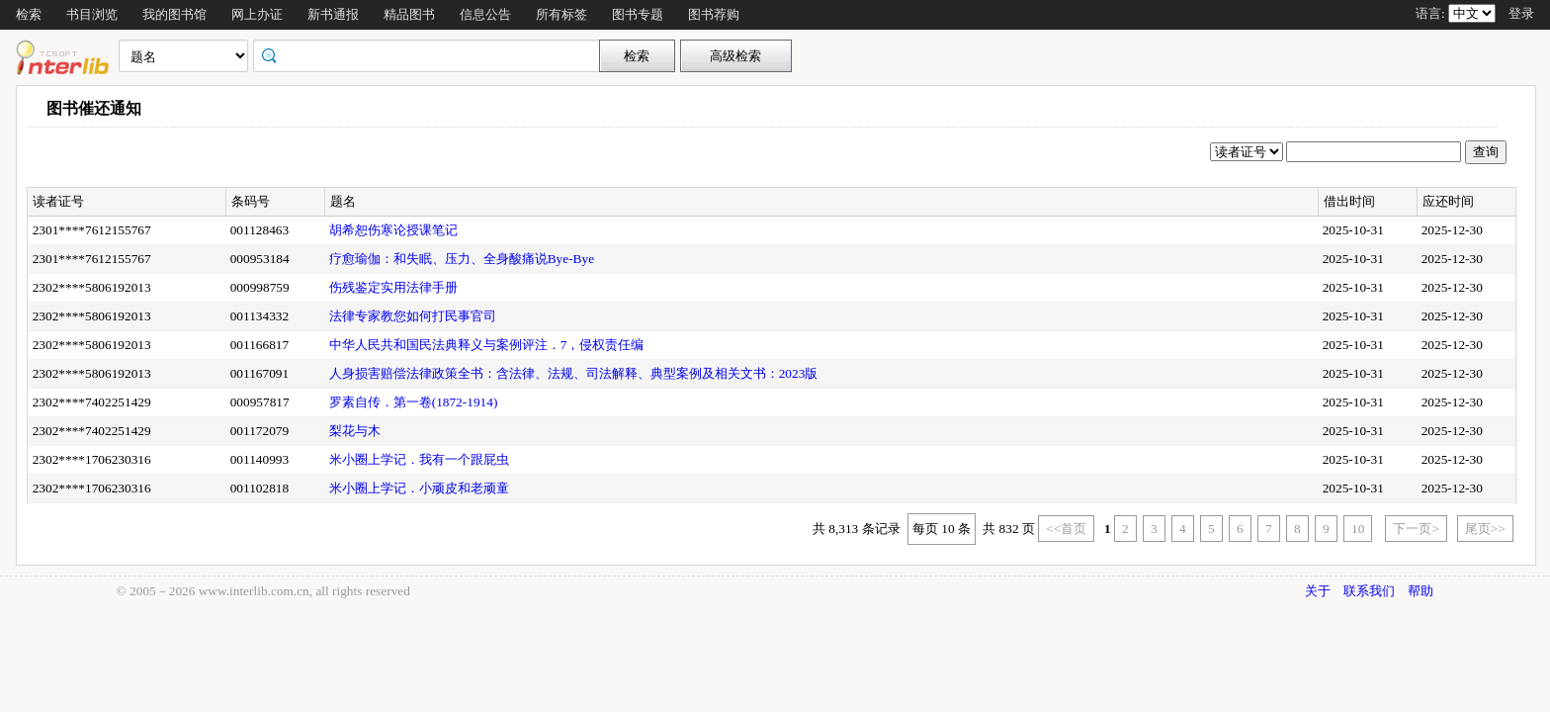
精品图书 (409, 14)
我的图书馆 (174, 14)
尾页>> (1485, 528)
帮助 (1420, 590)
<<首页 (1066, 528)
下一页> (1416, 528)
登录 (1521, 13)
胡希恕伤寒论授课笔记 (393, 229)
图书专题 (637, 14)
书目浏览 (92, 14)
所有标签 (561, 14)
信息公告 (485, 14)
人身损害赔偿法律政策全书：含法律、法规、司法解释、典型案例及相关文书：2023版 (573, 373)
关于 (1318, 590)
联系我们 (1369, 590)
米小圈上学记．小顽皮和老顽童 (419, 488)
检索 (29, 14)
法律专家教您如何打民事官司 (412, 316)
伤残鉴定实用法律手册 (393, 287)
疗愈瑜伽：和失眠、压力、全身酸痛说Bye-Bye (461, 258)
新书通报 (333, 14)
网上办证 (257, 14)
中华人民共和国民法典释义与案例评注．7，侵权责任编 (487, 344)
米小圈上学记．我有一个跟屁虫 (419, 459)
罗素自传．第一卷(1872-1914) (413, 402)
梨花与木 (355, 430)
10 (1357, 528)
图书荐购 (713, 14)
